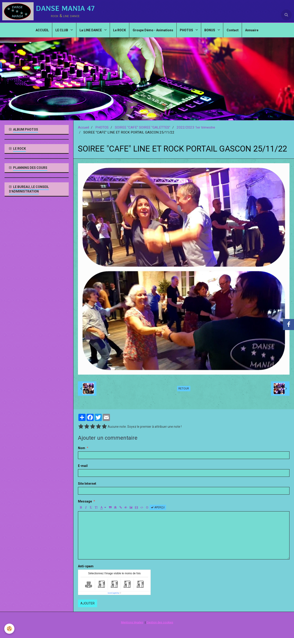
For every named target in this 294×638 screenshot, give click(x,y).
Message (85, 501)
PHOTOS (187, 30)
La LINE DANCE (90, 30)
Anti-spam (85, 566)
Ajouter (87, 603)
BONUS (211, 30)
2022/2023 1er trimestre (196, 127)
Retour (183, 388)
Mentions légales (132, 622)
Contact (234, 30)
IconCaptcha (113, 593)
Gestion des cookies (160, 622)
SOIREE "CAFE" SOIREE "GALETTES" (142, 127)
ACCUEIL (41, 30)
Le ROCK (119, 30)
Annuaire (253, 30)
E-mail (83, 466)
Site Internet (87, 483)
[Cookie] (10, 629)
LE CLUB (61, 30)
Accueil (83, 127)
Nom (81, 448)
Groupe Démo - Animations (153, 30)
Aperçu (158, 507)
